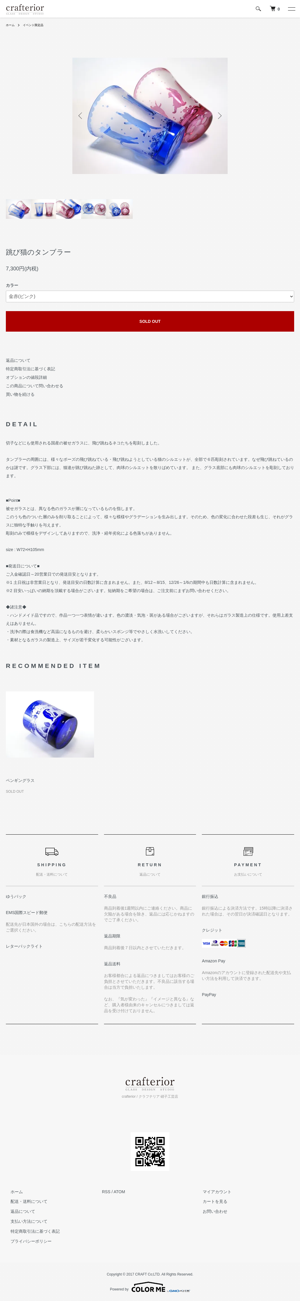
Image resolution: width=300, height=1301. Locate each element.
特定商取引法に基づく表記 (30, 368)
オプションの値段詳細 (26, 377)
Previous (81, 115)
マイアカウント (212, 1191)
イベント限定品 (37, 25)
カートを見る (210, 1201)
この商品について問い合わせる (34, 385)
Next (218, 115)
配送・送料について (24, 1201)
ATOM (119, 1191)
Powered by (150, 1287)
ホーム (11, 25)
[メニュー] (291, 9)
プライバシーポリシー (26, 1241)
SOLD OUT (150, 321)
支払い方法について (24, 1221)
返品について (18, 360)
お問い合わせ (210, 1211)
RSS (106, 1191)
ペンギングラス (20, 780)
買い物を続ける (20, 394)
